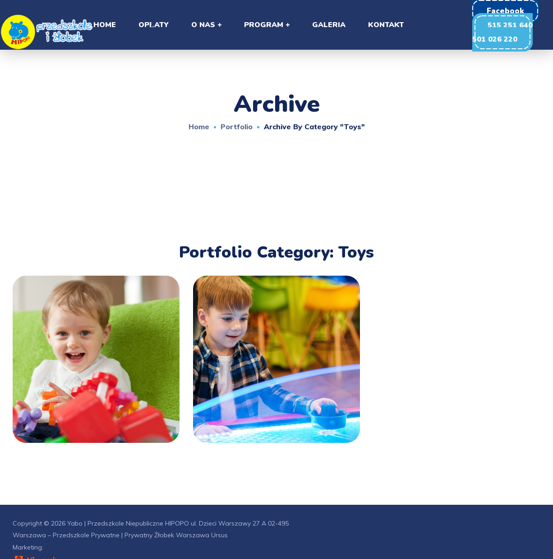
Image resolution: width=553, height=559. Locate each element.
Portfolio (237, 126)
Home (199, 126)
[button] (502, 32)
